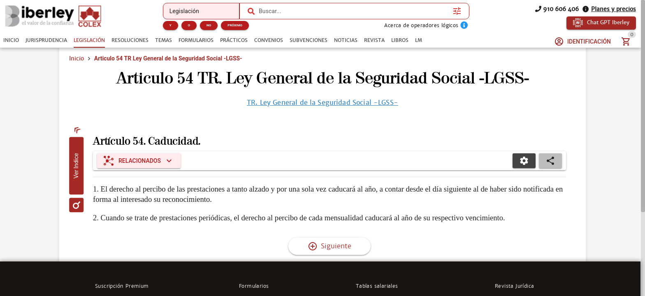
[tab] (11, 40)
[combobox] (354, 11)
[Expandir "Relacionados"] (139, 160)
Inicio (76, 58)
